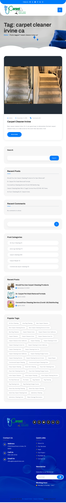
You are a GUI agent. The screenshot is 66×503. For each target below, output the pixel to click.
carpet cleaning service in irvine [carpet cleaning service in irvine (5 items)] (35, 358)
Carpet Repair (15, 260)
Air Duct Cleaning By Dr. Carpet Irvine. (18, 192)
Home (6, 35)
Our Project (41, 453)
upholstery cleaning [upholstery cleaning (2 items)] (36, 393)
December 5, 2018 (21, 118)
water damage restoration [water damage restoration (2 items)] (34, 398)
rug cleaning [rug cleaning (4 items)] (47, 380)
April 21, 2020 (20, 297)
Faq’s (39, 450)
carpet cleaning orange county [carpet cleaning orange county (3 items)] (39, 354)
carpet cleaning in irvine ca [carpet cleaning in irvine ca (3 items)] (16, 345)
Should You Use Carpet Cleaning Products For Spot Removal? (26, 178)
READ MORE (14, 134)
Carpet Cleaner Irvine (19, 121)
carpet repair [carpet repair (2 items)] (52, 358)
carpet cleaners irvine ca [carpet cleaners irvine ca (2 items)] (45, 337)
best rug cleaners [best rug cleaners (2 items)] (14, 332)
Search (10, 150)
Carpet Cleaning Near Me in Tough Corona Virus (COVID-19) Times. (27, 188)
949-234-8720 (12, 455)
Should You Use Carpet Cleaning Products (33, 285)
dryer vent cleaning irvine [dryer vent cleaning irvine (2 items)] (47, 367)
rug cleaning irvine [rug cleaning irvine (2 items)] (14, 385)
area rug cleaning (16, 249)
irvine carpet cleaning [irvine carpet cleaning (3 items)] (31, 376)
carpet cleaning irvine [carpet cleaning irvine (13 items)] (15, 350)
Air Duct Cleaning (16, 243)
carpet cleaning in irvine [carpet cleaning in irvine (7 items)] (50, 341)
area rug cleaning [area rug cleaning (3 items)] (27, 324)
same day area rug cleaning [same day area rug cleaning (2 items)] (17, 389)
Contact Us (41, 459)
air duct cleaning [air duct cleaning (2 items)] (13, 324)
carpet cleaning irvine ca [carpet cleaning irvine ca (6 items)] (32, 350)
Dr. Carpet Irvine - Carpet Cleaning (32, 499)
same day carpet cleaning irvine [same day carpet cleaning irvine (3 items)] (18, 393)
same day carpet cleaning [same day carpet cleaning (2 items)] (36, 389)
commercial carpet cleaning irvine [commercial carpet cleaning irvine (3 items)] (38, 363)
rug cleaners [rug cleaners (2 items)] (36, 380)
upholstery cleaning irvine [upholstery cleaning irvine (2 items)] (16, 398)
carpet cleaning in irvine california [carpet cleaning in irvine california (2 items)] (37, 345)
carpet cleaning (16, 255)
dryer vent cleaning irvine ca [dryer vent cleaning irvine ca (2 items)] (17, 372)
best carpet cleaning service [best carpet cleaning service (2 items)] (17, 328)
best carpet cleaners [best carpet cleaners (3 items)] (42, 324)
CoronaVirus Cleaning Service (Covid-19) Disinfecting (23, 185)
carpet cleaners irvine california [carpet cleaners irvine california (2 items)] (18, 341)
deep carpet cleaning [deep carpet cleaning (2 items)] (15, 367)
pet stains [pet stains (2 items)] (26, 380)
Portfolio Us (41, 456)
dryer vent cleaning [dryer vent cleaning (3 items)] (30, 367)
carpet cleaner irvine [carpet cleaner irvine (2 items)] (28, 332)
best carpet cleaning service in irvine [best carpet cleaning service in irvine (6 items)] (39, 328)
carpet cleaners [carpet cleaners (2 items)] (13, 337)
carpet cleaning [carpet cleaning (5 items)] (35, 341)
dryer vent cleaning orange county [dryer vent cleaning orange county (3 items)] (38, 372)
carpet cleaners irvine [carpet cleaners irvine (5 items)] (28, 337)
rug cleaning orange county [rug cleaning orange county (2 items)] (31, 385)
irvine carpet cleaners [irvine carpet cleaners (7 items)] (15, 376)
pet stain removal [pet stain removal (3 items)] (14, 380)
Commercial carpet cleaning (19, 266)
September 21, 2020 (23, 288)
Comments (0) (35, 118)
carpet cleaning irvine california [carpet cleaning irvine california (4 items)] (18, 354)
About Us (41, 444)
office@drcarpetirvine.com (16, 462)
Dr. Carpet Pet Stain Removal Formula (18, 181)
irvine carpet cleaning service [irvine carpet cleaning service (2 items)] (49, 376)
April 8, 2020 (20, 307)
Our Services (42, 447)
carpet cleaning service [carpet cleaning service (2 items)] (15, 358)
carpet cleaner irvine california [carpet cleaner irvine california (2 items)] (47, 332)
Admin (9, 118)
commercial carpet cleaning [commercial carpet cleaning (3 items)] (17, 363)
